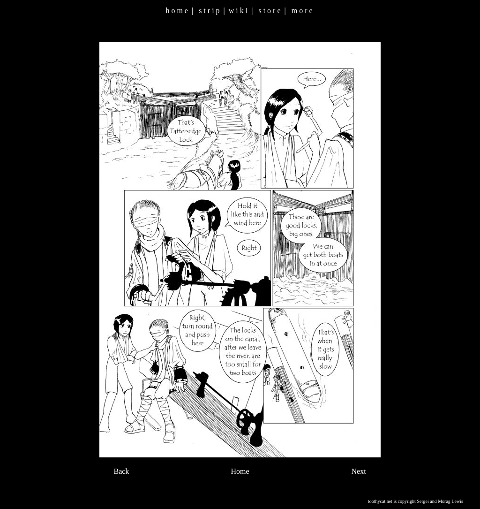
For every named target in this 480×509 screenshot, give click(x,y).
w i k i (238, 11)
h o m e (176, 11)
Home (240, 471)
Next (359, 471)
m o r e (302, 11)
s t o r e (269, 11)
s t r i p (209, 11)
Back (121, 471)
